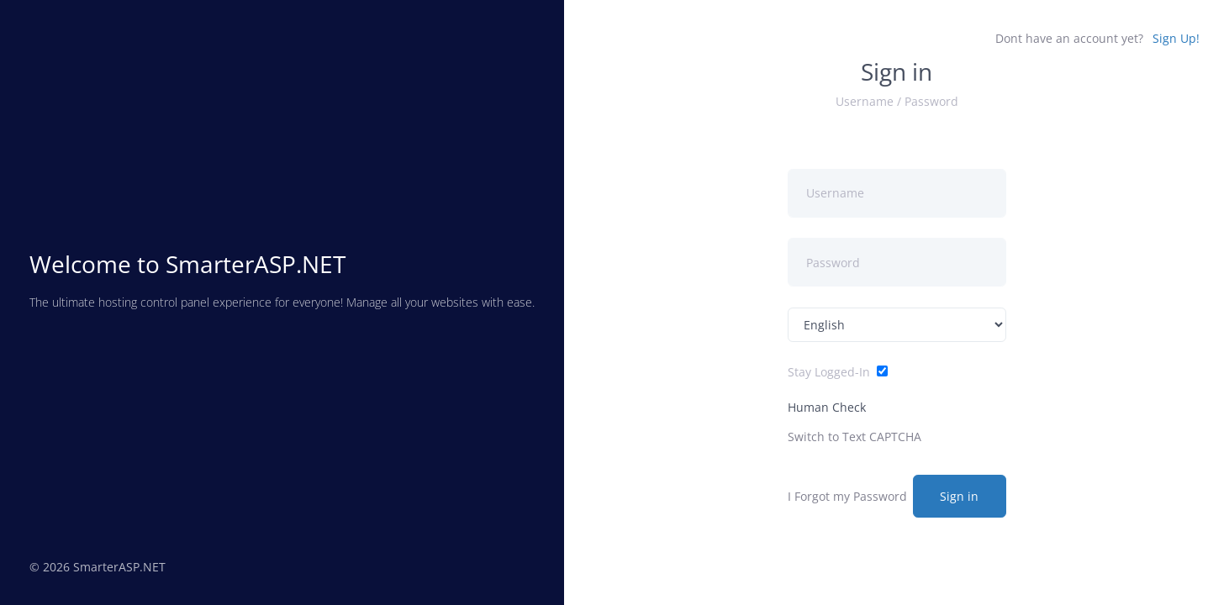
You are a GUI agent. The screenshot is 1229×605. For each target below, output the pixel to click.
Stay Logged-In (829, 372)
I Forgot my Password (847, 496)
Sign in (959, 496)
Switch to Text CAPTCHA (854, 437)
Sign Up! (1176, 38)
